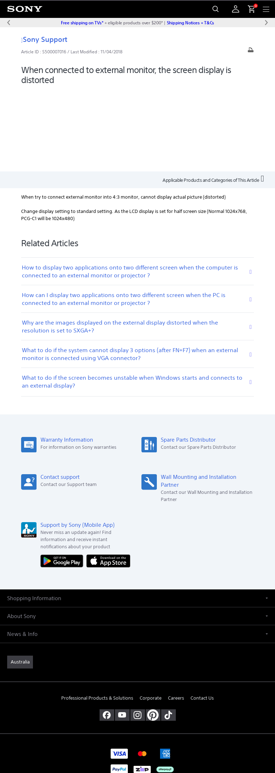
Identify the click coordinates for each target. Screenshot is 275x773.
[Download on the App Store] (108, 479)
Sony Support (44, 39)
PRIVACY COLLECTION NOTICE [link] (137, 731)
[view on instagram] (137, 634)
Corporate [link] (150, 617)
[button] (137, 517)
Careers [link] (176, 617)
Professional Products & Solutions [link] (97, 617)
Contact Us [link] (202, 617)
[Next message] (266, 22)
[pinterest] (153, 634)
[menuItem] (248, 9)
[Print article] (250, 52)
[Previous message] (8, 22)
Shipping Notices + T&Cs (190, 22)
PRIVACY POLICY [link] (137, 722)
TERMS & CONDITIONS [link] (137, 713)
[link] (20, 580)
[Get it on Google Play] (63, 479)
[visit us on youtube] (122, 634)
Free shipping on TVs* (82, 22)
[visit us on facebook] (107, 634)
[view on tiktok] (168, 634)
